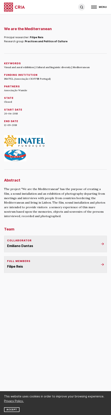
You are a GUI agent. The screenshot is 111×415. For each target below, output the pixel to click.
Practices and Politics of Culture (46, 41)
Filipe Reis (36, 37)
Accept (11, 409)
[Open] (99, 7)
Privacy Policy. (14, 401)
